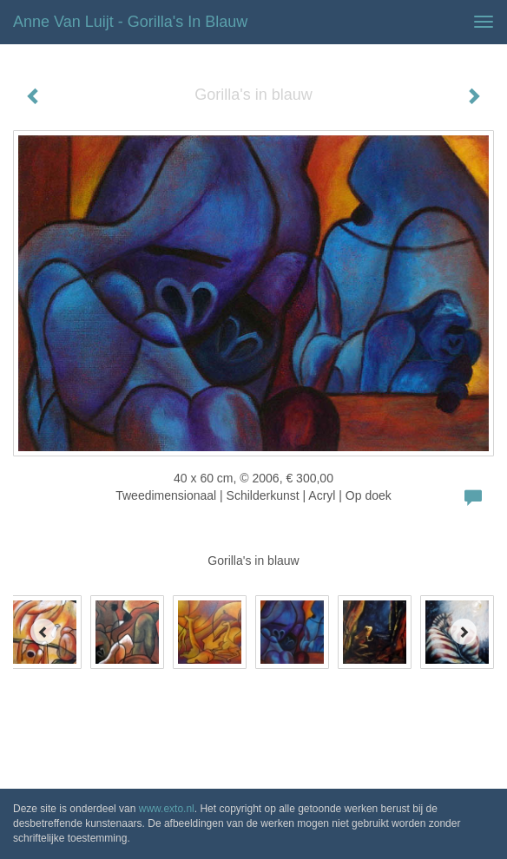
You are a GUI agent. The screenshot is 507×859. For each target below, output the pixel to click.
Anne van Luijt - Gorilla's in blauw (130, 21)
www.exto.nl (166, 809)
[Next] (464, 632)
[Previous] (43, 632)
